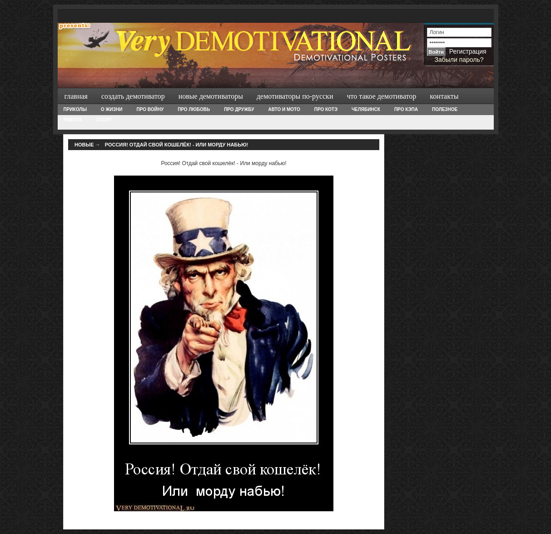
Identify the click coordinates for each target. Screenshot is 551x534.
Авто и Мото (284, 109)
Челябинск (366, 109)
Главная (76, 96)
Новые (84, 144)
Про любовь (194, 109)
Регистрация (467, 51)
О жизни (111, 109)
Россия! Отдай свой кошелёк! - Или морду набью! (176, 144)
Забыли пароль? (458, 59)
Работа (73, 119)
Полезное (444, 109)
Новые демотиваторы (211, 96)
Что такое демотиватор (381, 96)
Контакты (444, 96)
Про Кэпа (406, 109)
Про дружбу (239, 109)
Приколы (75, 109)
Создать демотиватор (133, 96)
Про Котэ (326, 109)
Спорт (104, 119)
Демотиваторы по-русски (295, 96)
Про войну (150, 109)
